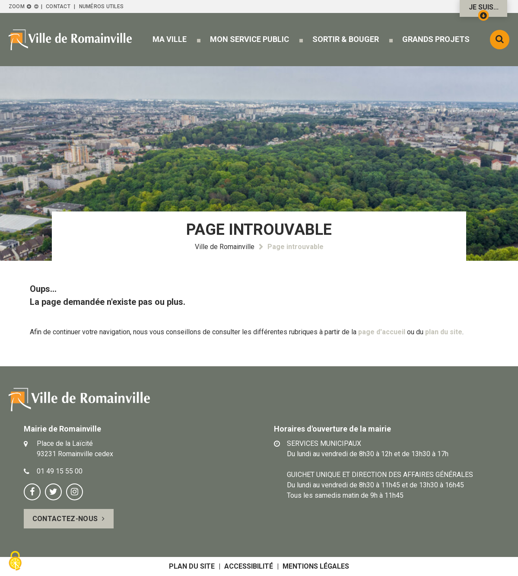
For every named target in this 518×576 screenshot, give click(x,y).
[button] (169, 39)
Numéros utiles (101, 6)
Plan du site (192, 566)
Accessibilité (248, 566)
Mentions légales (316, 566)
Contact (58, 6)
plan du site (443, 332)
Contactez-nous (65, 519)
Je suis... (484, 10)
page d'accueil (381, 332)
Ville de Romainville (224, 247)
